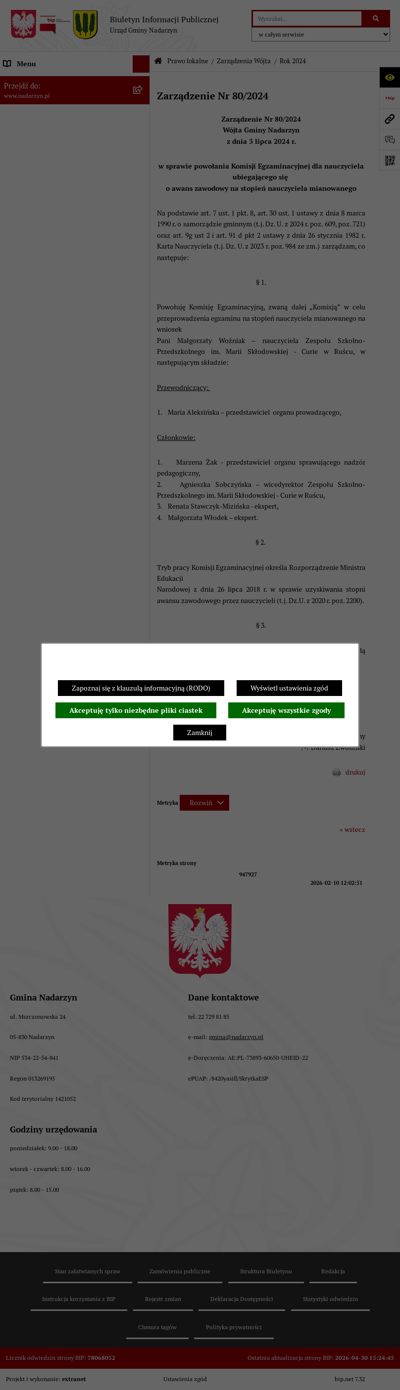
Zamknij (199, 732)
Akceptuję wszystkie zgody (286, 710)
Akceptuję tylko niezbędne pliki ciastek (135, 710)
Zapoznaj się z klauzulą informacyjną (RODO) (141, 688)
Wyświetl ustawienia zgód (289, 688)
